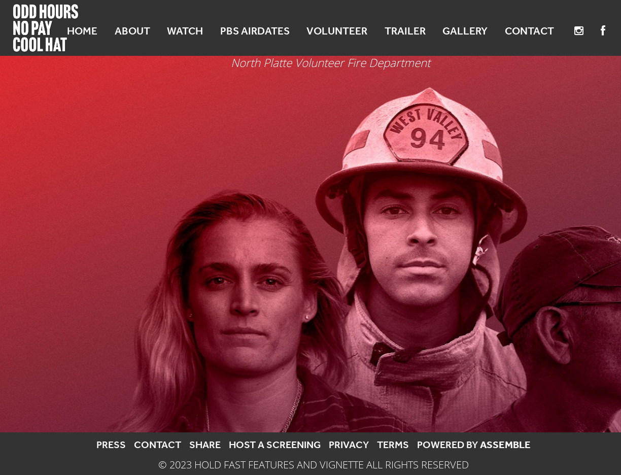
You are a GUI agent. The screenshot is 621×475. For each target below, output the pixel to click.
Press (111, 444)
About (132, 31)
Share (205, 444)
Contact (529, 31)
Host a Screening (275, 444)
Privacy (349, 444)
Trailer (405, 31)
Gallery (465, 31)
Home (82, 31)
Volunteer (336, 31)
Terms (393, 444)
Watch (185, 31)
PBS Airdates (255, 31)
